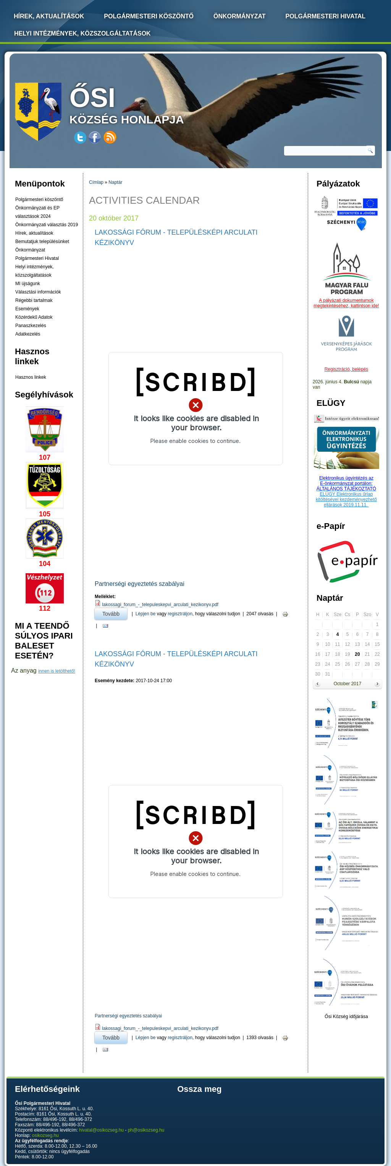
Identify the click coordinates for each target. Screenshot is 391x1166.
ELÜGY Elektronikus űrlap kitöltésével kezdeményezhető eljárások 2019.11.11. (346, 499)
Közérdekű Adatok (33, 317)
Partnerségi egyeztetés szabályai (139, 584)
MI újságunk (27, 283)
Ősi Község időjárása (346, 1016)
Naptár (115, 182)
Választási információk (38, 292)
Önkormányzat (239, 16)
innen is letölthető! (56, 671)
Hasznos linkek (30, 377)
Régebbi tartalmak (33, 300)
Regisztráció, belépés (346, 369)
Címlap (96, 182)
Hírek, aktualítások (34, 233)
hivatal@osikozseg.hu (101, 1130)
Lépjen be (146, 613)
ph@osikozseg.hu (146, 1130)
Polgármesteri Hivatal (326, 16)
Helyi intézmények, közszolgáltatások (82, 33)
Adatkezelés (27, 334)
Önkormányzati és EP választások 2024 (37, 212)
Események (27, 308)
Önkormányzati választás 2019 (46, 224)
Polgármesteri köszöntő (149, 16)
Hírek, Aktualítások (49, 16)
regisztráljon (180, 613)
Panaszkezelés (30, 325)
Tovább (114, 612)
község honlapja (144, 104)
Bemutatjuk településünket (42, 241)
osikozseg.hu (45, 1135)
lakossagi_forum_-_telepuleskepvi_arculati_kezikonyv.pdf (160, 604)
